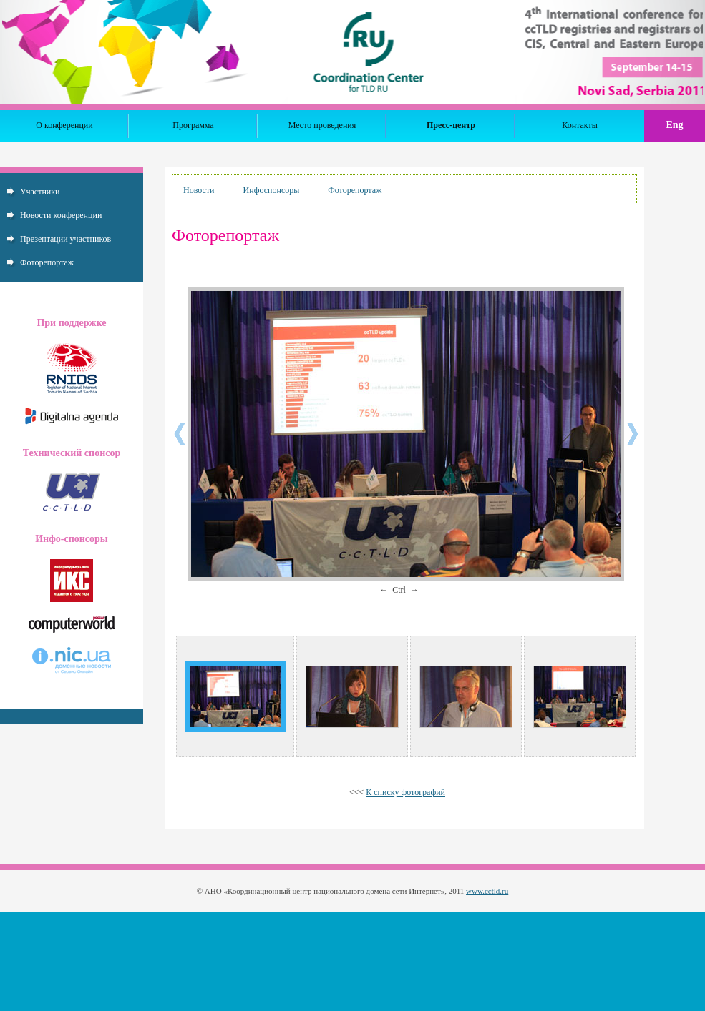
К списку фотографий (405, 792)
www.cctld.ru (487, 891)
